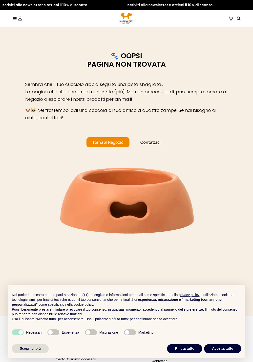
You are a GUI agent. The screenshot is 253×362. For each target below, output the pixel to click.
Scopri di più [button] (30, 348)
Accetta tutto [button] (222, 348)
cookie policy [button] (83, 304)
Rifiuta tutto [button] (184, 348)
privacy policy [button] (189, 295)
